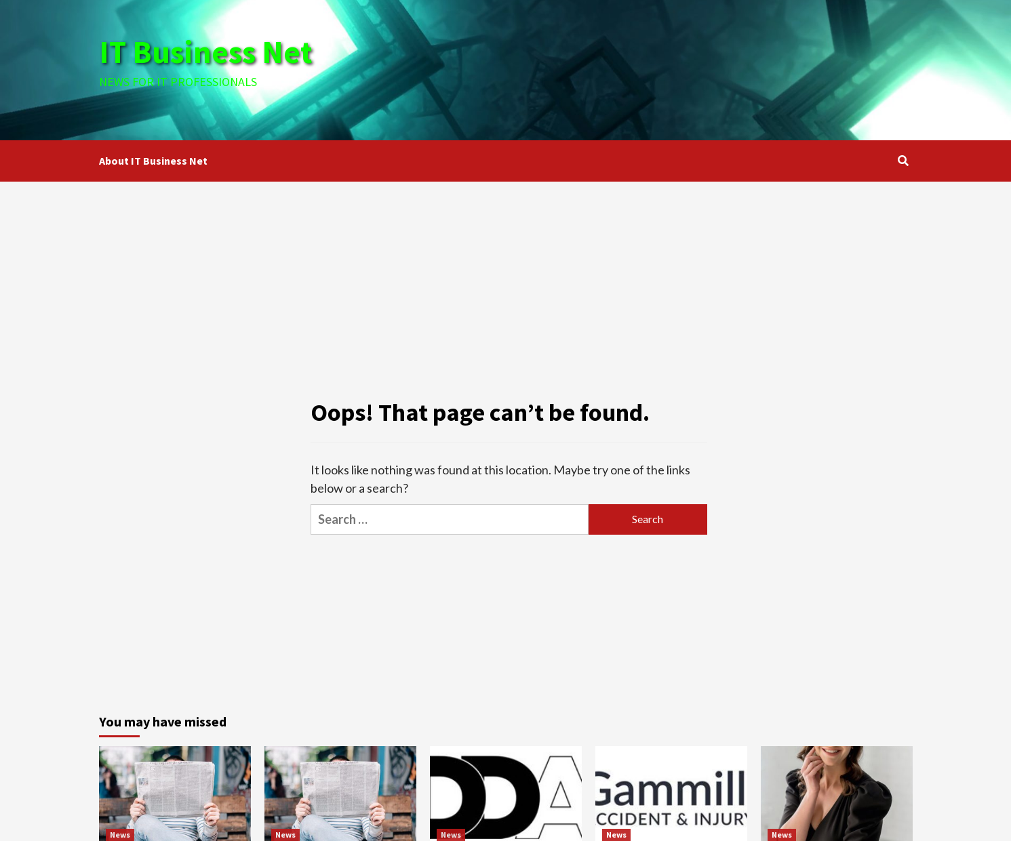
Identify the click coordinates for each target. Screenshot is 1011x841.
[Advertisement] (641, 67)
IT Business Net (209, 51)
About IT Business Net (153, 160)
